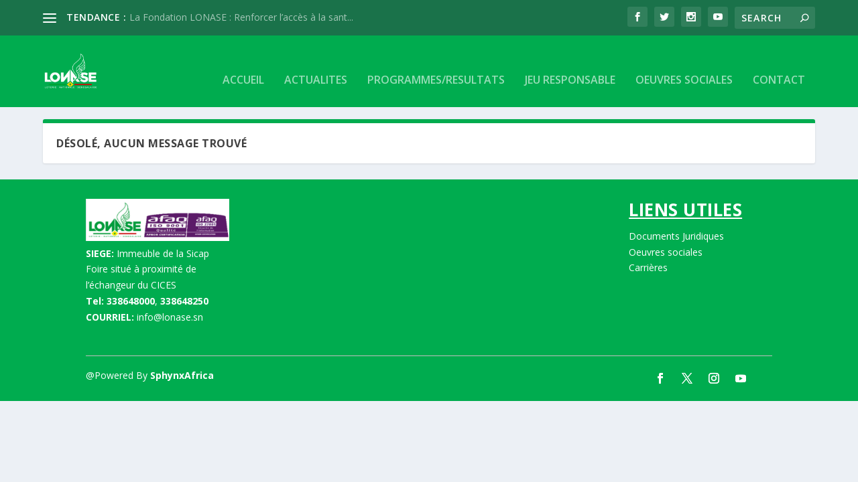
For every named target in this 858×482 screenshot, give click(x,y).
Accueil (243, 64)
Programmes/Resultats (436, 64)
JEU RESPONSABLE (570, 64)
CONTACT (779, 64)
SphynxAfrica (182, 373)
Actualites (315, 64)
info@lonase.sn (170, 315)
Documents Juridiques (676, 234)
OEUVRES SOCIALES (684, 64)
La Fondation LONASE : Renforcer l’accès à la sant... (241, 17)
